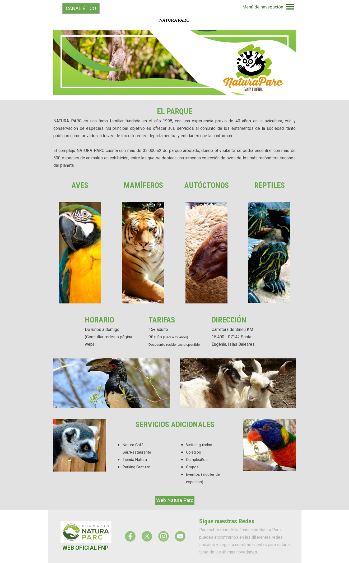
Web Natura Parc (174, 500)
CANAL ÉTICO (81, 8)
